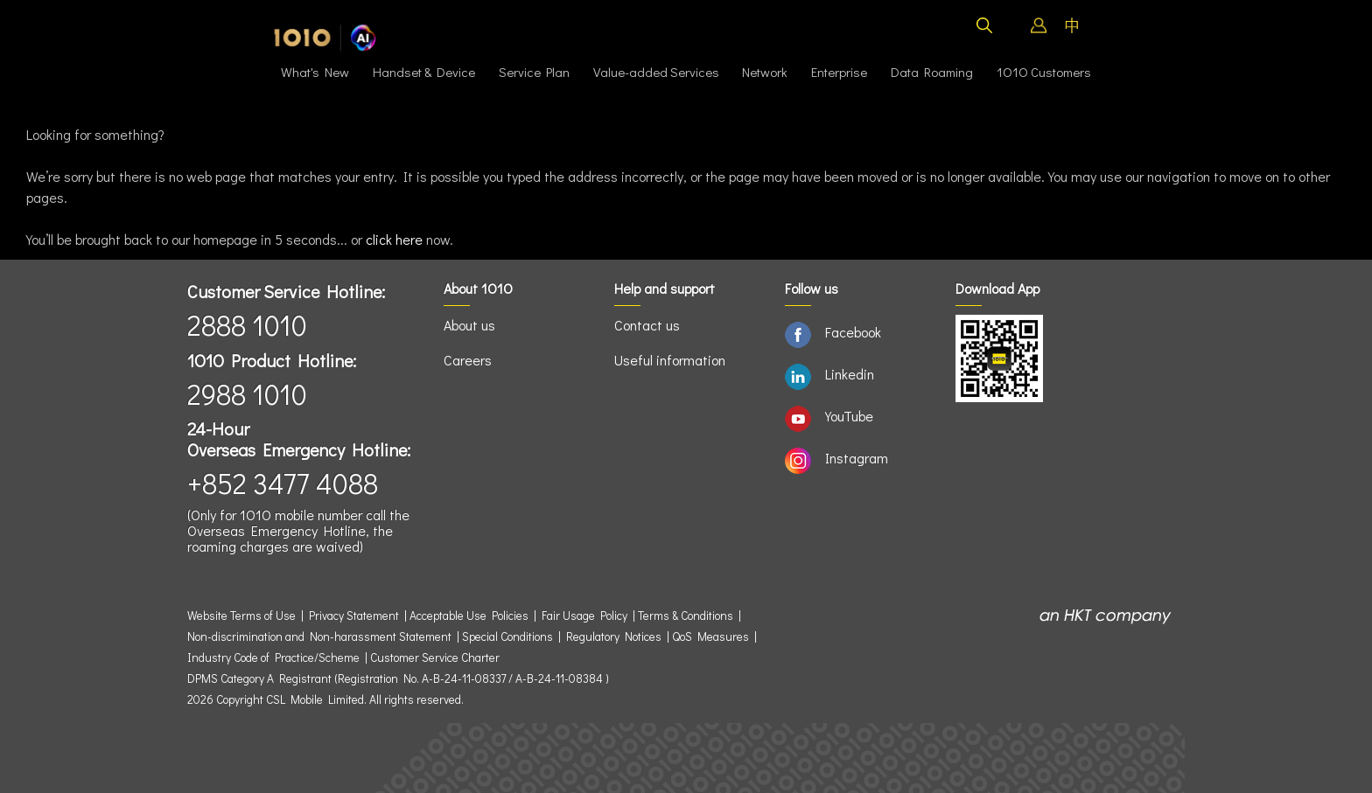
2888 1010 (247, 325)
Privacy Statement (354, 615)
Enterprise (839, 71)
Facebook (853, 332)
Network (765, 71)
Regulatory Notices (614, 636)
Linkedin (849, 374)
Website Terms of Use (244, 615)
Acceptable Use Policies (469, 615)
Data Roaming (932, 71)
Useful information (669, 360)
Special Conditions (507, 636)
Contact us (647, 325)
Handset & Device (424, 71)
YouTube (849, 416)
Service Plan (534, 71)
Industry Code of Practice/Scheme (273, 657)
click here (394, 239)
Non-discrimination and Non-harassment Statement (319, 636)
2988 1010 (247, 394)
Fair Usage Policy (584, 615)
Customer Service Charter (435, 657)
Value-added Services (656, 71)
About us (469, 325)
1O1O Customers (1044, 71)
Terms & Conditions (685, 615)
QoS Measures (710, 636)
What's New (315, 71)
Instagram (856, 458)
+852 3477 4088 (282, 483)
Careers (468, 360)
